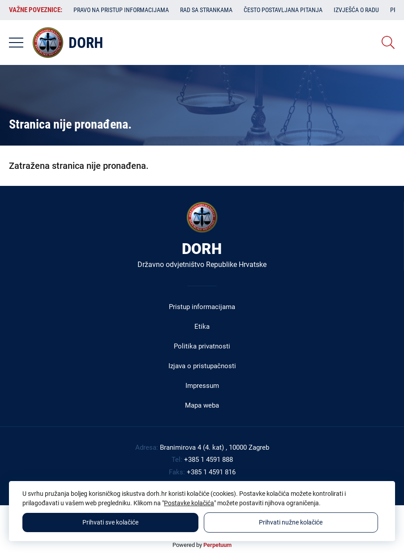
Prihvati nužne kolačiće (290, 522)
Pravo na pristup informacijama (121, 9)
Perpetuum (217, 545)
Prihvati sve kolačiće (110, 522)
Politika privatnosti (202, 346)
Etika (202, 326)
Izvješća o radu (356, 9)
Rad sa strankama (206, 9)
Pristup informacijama (202, 307)
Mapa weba (202, 405)
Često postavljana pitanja (283, 9)
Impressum (202, 386)
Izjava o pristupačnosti (202, 366)
